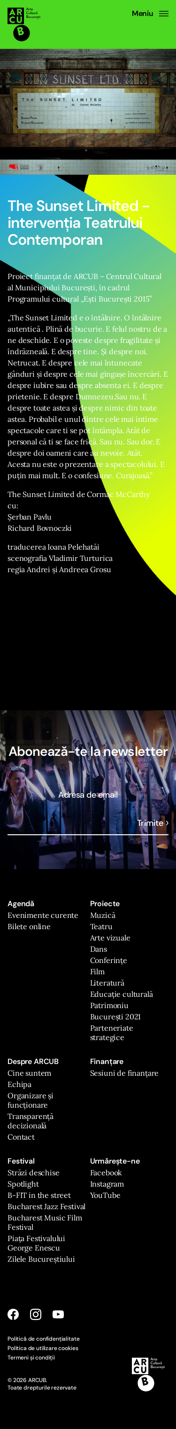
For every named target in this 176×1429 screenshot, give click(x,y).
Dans (98, 949)
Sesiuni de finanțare (124, 1073)
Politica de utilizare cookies (43, 1348)
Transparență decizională (31, 1120)
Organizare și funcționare (31, 1100)
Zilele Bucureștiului (41, 1259)
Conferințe (108, 960)
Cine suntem (29, 1073)
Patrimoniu (109, 1005)
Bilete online (29, 926)
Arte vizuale (110, 937)
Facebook (106, 1172)
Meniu (150, 13)
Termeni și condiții (31, 1357)
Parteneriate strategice (111, 1032)
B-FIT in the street (39, 1195)
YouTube (105, 1195)
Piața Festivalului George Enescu (36, 1243)
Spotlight (23, 1183)
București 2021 (115, 1016)
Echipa (19, 1084)
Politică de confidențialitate (43, 1339)
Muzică (102, 915)
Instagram (107, 1183)
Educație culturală (121, 994)
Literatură (107, 982)
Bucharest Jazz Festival (46, 1206)
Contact (21, 1137)
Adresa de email (88, 794)
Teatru (101, 926)
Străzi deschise (34, 1172)
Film (97, 971)
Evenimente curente (43, 915)
